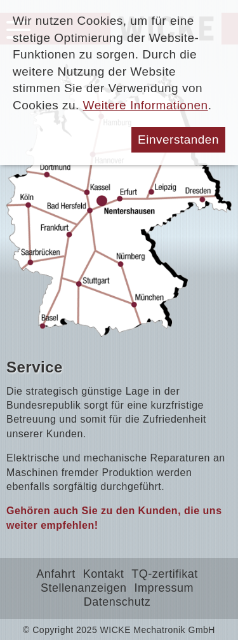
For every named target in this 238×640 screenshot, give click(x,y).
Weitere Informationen (145, 105)
